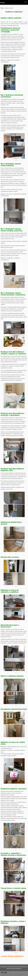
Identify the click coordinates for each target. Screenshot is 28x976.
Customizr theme (23, 974)
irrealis (6, 974)
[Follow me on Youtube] (6, 972)
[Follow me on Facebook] (2, 972)
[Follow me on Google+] (4, 972)
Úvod (2, 8)
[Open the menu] (26, 2)
